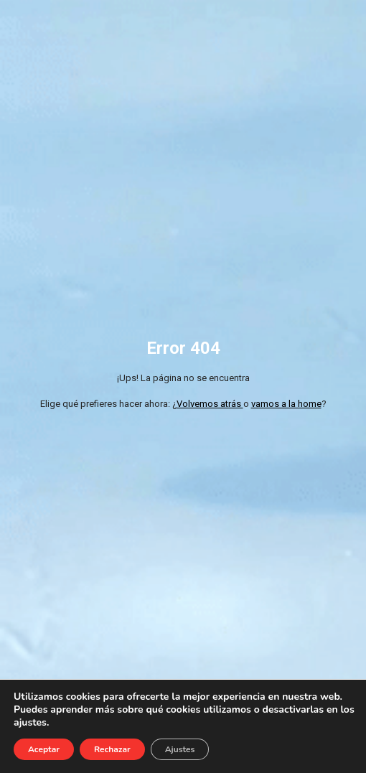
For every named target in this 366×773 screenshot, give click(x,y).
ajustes (30, 722)
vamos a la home (286, 403)
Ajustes (180, 749)
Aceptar (44, 749)
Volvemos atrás (210, 403)
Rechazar (112, 749)
